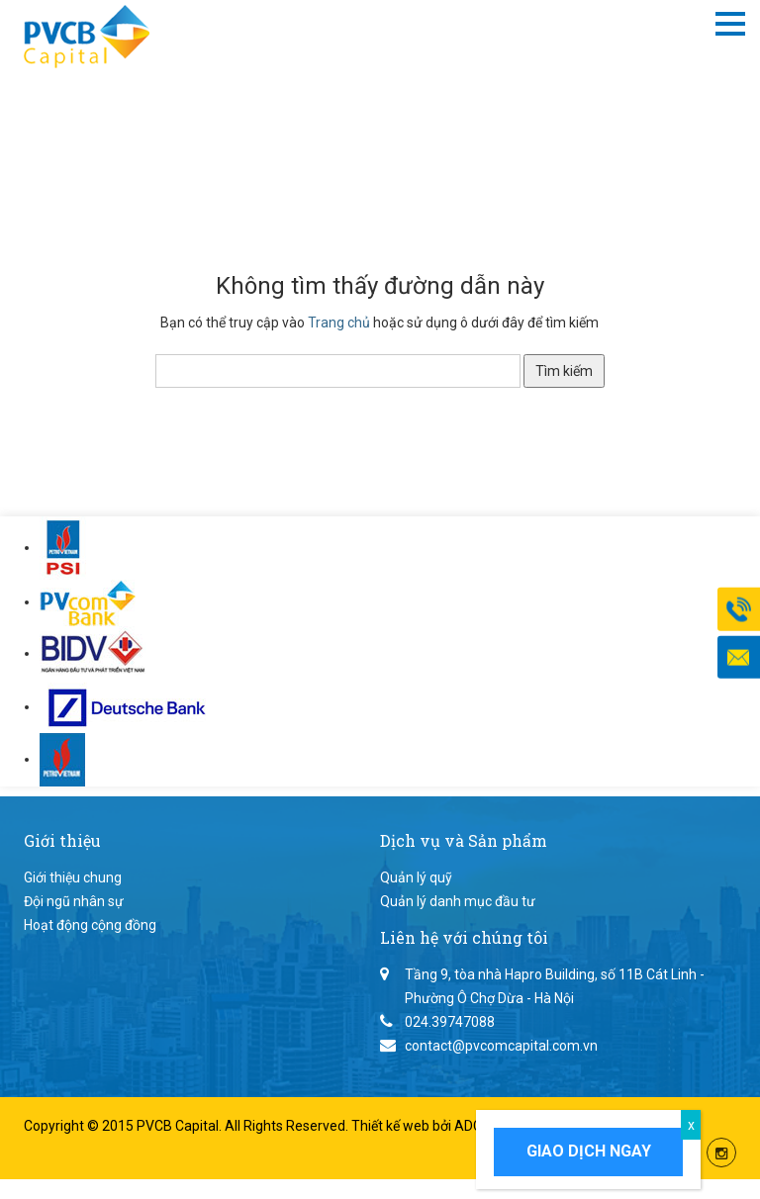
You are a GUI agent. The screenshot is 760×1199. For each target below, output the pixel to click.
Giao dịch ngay (588, 1151)
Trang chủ (339, 322)
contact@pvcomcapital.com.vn (501, 1046)
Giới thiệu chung (73, 877)
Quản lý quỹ (416, 877)
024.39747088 (450, 1022)
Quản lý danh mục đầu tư (457, 901)
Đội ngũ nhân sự (74, 901)
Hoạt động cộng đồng (90, 925)
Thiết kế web (391, 1126)
